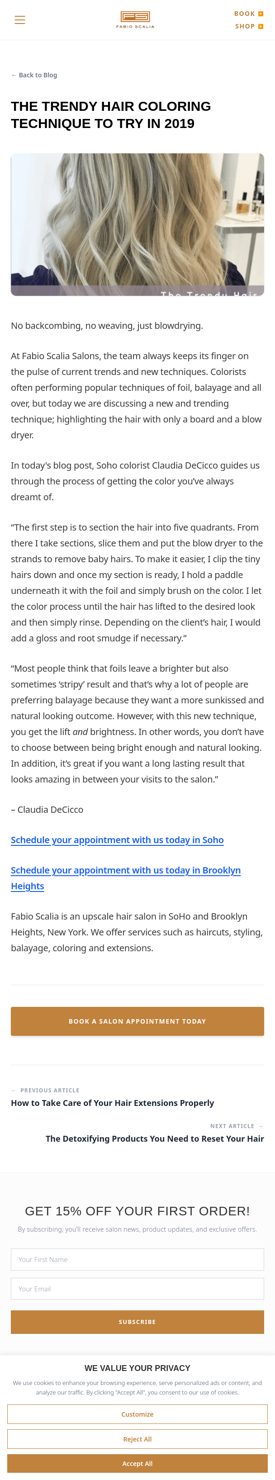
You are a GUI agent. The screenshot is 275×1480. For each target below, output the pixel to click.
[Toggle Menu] (20, 20)
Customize (137, 1414)
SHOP (249, 26)
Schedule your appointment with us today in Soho (117, 840)
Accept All (137, 1463)
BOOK (249, 13)
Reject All (137, 1439)
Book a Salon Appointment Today (137, 1021)
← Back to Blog (34, 75)
